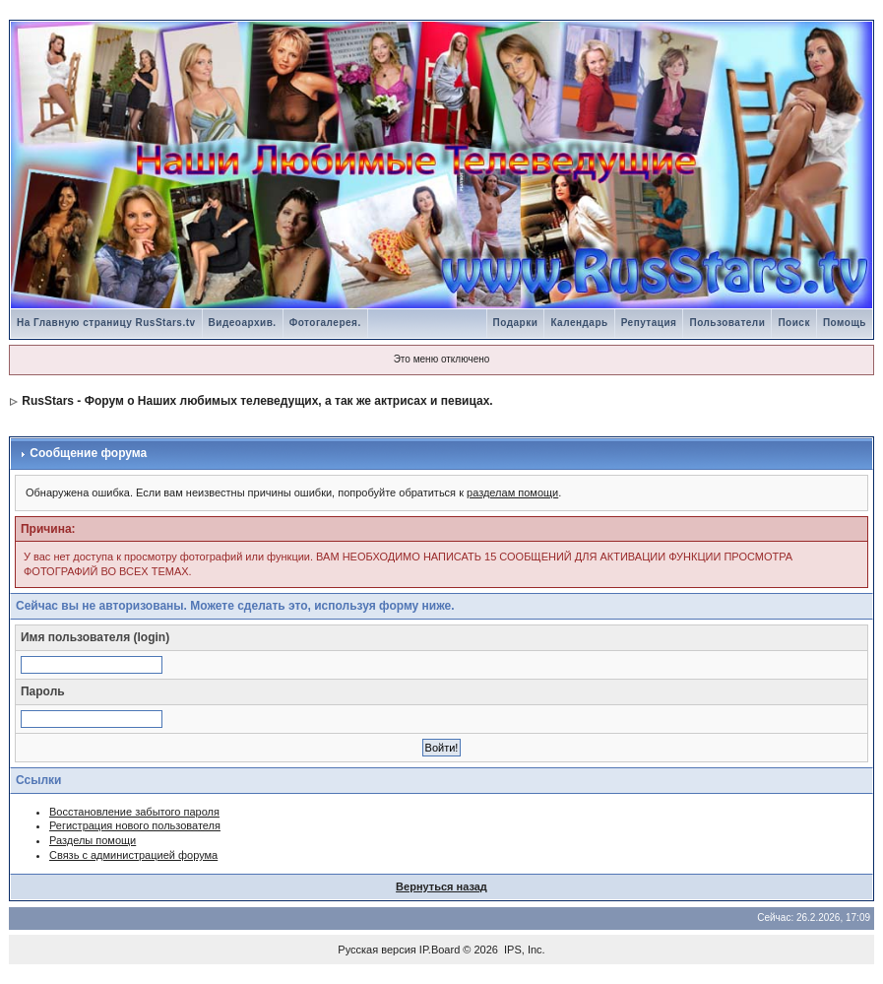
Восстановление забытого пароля (134, 812)
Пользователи (727, 322)
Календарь (578, 322)
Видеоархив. (243, 322)
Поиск (794, 322)
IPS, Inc (523, 949)
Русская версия (376, 949)
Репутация (649, 322)
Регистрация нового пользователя (135, 825)
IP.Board (439, 949)
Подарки (515, 322)
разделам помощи (512, 492)
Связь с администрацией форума (133, 855)
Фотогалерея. (325, 322)
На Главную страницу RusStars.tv (106, 322)
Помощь (844, 322)
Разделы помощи (92, 840)
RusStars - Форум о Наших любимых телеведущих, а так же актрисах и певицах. (257, 401)
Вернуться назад (441, 886)
